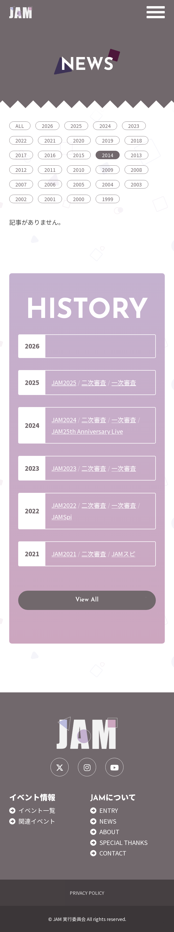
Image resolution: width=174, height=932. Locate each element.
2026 (47, 125)
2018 (136, 140)
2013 (136, 155)
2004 (107, 184)
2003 (136, 184)
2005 (78, 184)
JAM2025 (64, 382)
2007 (21, 184)
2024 (105, 125)
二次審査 (93, 382)
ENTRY (108, 810)
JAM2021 (64, 553)
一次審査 (123, 382)
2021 (50, 140)
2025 (76, 125)
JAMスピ (123, 553)
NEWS (107, 820)
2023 (133, 125)
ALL (19, 125)
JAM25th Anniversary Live (87, 431)
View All (87, 600)
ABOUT (109, 831)
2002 (21, 198)
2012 (21, 169)
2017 (21, 155)
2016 (50, 155)
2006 (50, 184)
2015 (78, 155)
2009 (107, 169)
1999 (107, 198)
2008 (136, 169)
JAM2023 (64, 468)
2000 (78, 198)
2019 (107, 140)
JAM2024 (64, 419)
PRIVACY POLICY (87, 892)
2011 (50, 169)
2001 (50, 198)
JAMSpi (62, 516)
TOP (163, 916)
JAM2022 (64, 505)
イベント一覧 (36, 810)
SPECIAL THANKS (123, 842)
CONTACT (112, 852)
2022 (21, 140)
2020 (78, 140)
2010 (78, 169)
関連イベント (36, 820)
